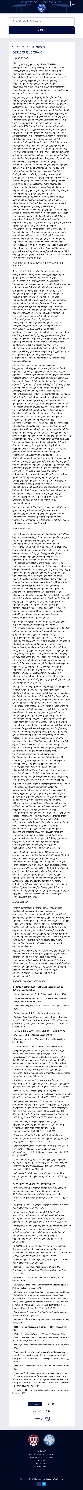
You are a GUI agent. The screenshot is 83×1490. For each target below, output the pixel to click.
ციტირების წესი (41, 1411)
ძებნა (41, 30)
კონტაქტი (41, 1467)
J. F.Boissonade (49, 998)
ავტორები (41, 1460)
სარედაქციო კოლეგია (41, 1457)
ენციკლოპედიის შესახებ (41, 1454)
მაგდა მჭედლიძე (36, 47)
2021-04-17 (18, 47)
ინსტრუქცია (41, 1464)
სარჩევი (41, 1451)
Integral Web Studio (54, 1479)
